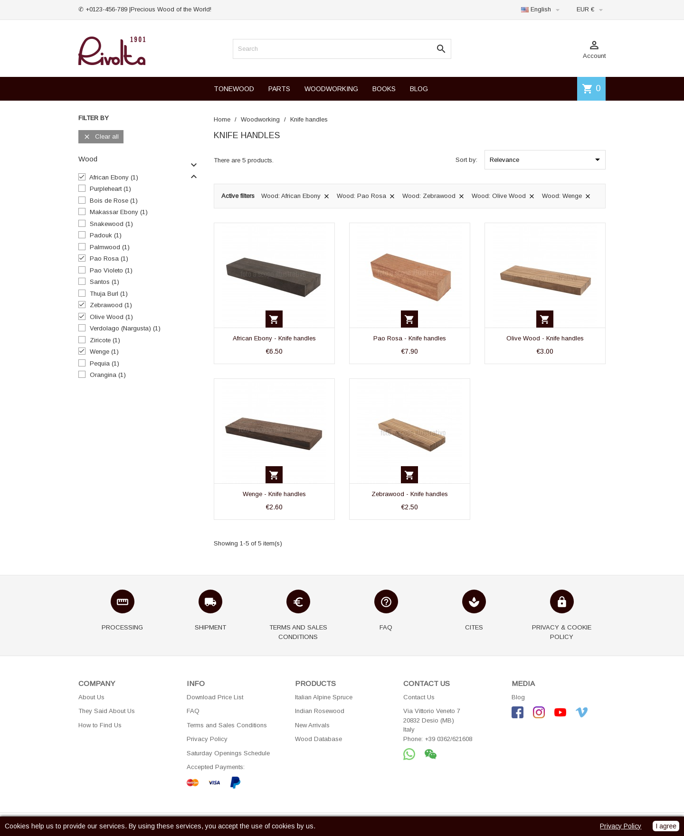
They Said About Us (106, 710)
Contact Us (419, 697)
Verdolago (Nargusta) (125, 328)
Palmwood (110, 247)
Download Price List (215, 697)
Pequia (104, 363)
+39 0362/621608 (448, 738)
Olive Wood (111, 316)
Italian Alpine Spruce (323, 697)
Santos (104, 281)
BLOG (419, 89)
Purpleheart (110, 188)
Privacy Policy (207, 738)
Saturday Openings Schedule (228, 753)
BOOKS (384, 89)
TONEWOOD (234, 89)
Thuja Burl (109, 293)
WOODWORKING (331, 89)
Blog (518, 697)
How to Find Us (100, 725)
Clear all (101, 137)
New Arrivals (312, 725)
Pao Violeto (111, 270)
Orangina (108, 374)
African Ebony (113, 177)
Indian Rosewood (319, 710)
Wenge (104, 351)
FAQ (193, 710)
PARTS (279, 89)
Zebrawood (111, 305)
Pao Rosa (109, 258)
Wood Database (318, 738)
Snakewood (111, 223)
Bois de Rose (114, 200)
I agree (666, 826)
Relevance (546, 159)
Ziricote (105, 340)
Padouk (106, 235)
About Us (91, 697)
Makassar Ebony (119, 212)
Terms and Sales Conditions (227, 725)
